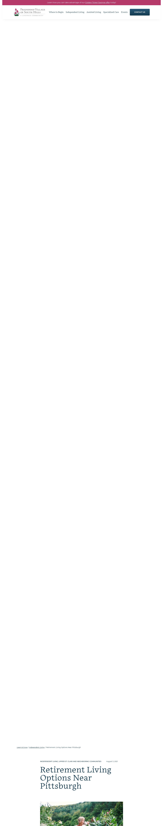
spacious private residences (102, 492)
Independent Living (37, 24)
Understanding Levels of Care (127, 767)
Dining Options (55, 764)
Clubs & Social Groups (91, 765)
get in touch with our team (52, 508)
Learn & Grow (22, 24)
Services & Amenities (90, 778)
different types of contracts (106, 454)
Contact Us (120, 783)
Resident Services (56, 768)
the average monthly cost (69, 313)
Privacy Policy (70, 821)
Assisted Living (88, 791)
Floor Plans (86, 773)
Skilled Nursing (88, 795)
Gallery (52, 772)
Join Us (119, 775)
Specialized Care (88, 786)
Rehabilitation (88, 803)
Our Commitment (56, 780)
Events (118, 779)
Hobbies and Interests (91, 760)
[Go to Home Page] (29, 14)
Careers (119, 799)
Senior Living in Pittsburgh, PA (128, 792)
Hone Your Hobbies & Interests (61, 760)
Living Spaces (87, 769)
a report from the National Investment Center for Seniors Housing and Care (86, 390)
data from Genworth (97, 245)
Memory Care (87, 799)
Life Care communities (94, 411)
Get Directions (29, 790)
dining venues (55, 495)
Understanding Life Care (58, 776)
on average (89, 443)
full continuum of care (78, 498)
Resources (120, 796)
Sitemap (80, 821)
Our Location (121, 787)
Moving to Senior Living (125, 771)
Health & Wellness (89, 782)
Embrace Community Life (92, 756)
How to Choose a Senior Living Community (128, 761)
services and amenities (70, 437)
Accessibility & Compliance (95, 821)
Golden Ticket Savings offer (97, 2)
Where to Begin (122, 756)
